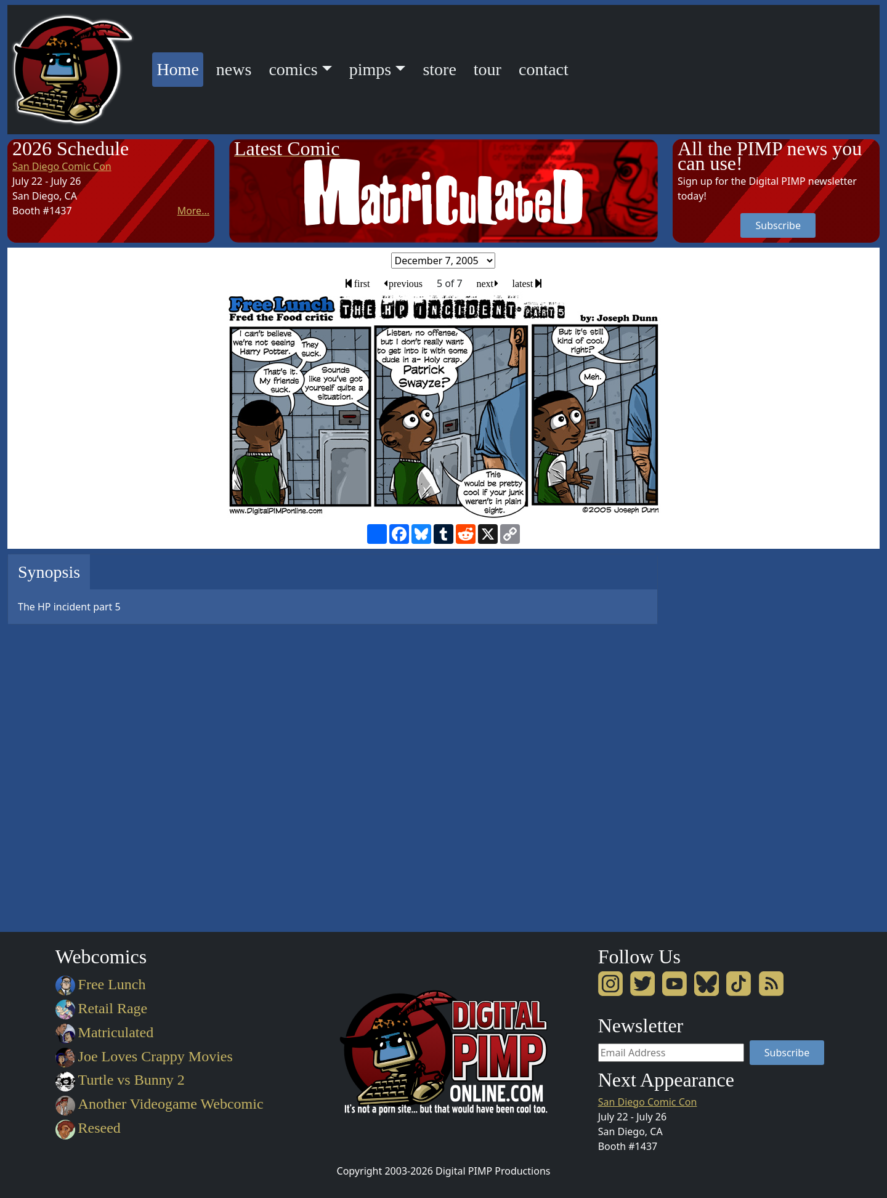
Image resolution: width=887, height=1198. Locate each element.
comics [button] (293, 69)
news (234, 69)
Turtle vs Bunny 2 (120, 1080)
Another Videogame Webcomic (159, 1104)
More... (193, 210)
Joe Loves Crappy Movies (144, 1056)
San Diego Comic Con (61, 166)
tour (487, 69)
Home (179, 67)
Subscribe (777, 225)
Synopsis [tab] (49, 571)
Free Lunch (100, 984)
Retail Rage (101, 1008)
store (439, 69)
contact (544, 69)
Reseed (88, 1128)
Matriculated (104, 1032)
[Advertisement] (722, 738)
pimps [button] (370, 69)
